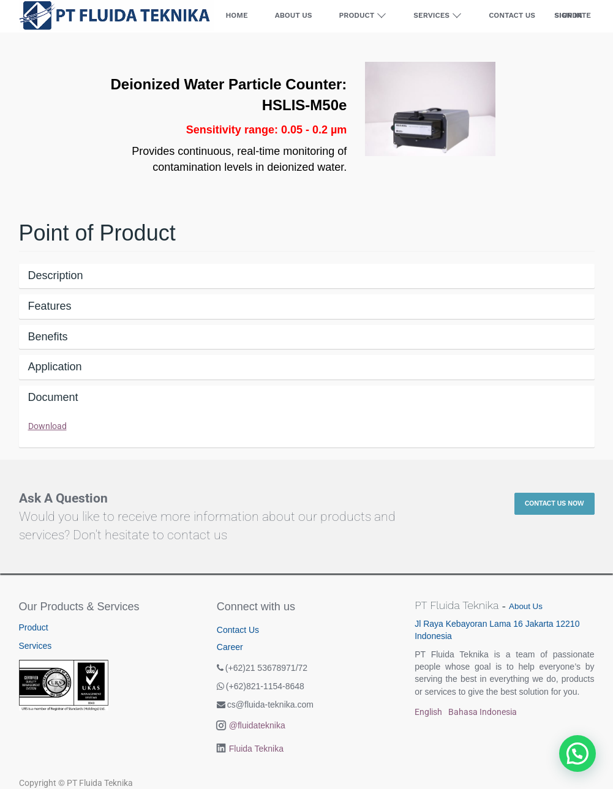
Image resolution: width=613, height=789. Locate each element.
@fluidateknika (257, 725)
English (428, 712)
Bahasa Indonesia (482, 712)
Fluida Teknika (256, 748)
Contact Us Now (554, 503)
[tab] (307, 276)
